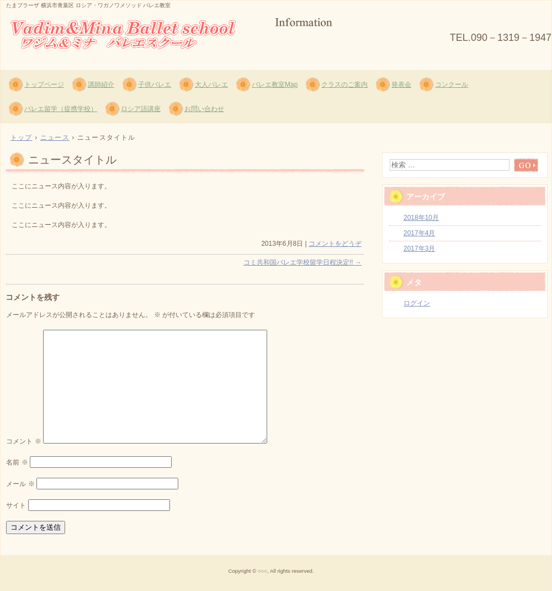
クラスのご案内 (344, 84)
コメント (23, 441)
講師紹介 (101, 84)
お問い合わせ (204, 109)
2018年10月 (421, 217)
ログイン (417, 303)
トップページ (44, 84)
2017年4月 (419, 233)
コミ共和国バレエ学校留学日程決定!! (302, 262)
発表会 (401, 84)
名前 (17, 462)
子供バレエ (154, 84)
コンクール (451, 84)
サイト (16, 505)
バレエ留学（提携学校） (60, 109)
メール (20, 484)
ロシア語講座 (141, 109)
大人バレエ (211, 84)
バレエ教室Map (275, 84)
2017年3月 (419, 248)
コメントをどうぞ (335, 243)
